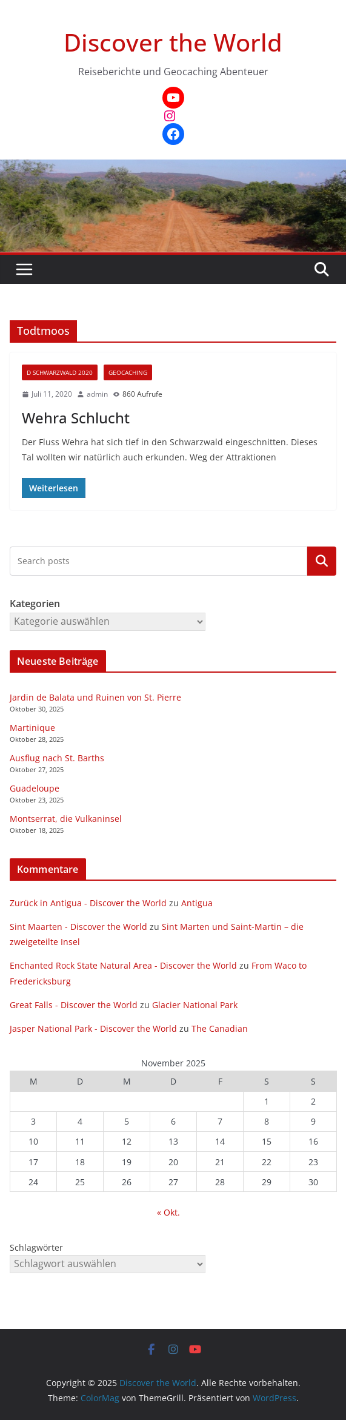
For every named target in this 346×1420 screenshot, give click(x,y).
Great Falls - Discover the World (74, 1005)
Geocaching (127, 372)
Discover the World (173, 42)
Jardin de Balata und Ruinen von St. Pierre (95, 697)
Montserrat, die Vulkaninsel (66, 818)
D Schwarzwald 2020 (60, 372)
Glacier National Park (195, 1005)
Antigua (197, 903)
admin (97, 394)
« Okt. (168, 1212)
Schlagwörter (36, 1247)
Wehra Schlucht (76, 418)
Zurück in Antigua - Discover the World (88, 903)
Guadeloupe (34, 788)
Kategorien (321, 561)
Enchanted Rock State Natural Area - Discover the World (123, 965)
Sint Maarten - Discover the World (78, 926)
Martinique (32, 727)
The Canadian (219, 1028)
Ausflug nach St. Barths (57, 758)
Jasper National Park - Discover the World (93, 1028)
